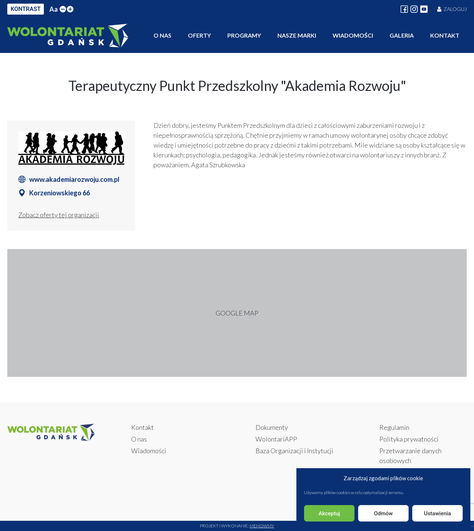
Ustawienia (437, 513)
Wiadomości (353, 35)
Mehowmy (262, 525)
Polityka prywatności (409, 439)
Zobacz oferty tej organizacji (58, 215)
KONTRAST (26, 8)
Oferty (199, 35)
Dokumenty (271, 427)
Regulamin (394, 427)
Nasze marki (296, 35)
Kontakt (444, 35)
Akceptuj (329, 513)
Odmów (383, 513)
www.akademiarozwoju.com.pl (74, 179)
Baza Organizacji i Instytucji (294, 451)
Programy (244, 35)
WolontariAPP (276, 439)
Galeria (402, 35)
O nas (162, 35)
